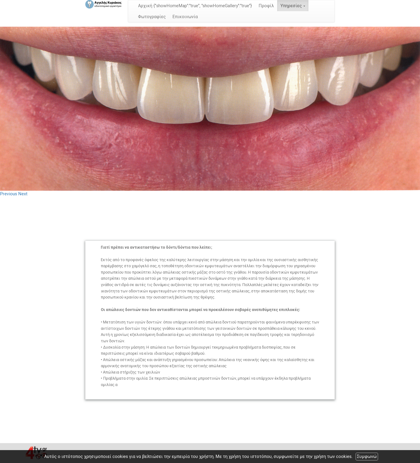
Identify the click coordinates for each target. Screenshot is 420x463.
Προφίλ (266, 5)
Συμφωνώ (367, 456)
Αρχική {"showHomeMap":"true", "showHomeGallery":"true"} (195, 5)
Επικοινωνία (185, 16)
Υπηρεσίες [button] (292, 5)
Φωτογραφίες (152, 16)
